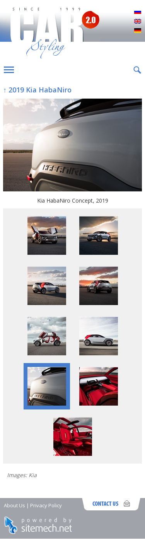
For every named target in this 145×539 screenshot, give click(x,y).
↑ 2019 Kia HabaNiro (37, 89)
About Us (14, 505)
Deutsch (137, 30)
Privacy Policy (46, 505)
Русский (137, 12)
